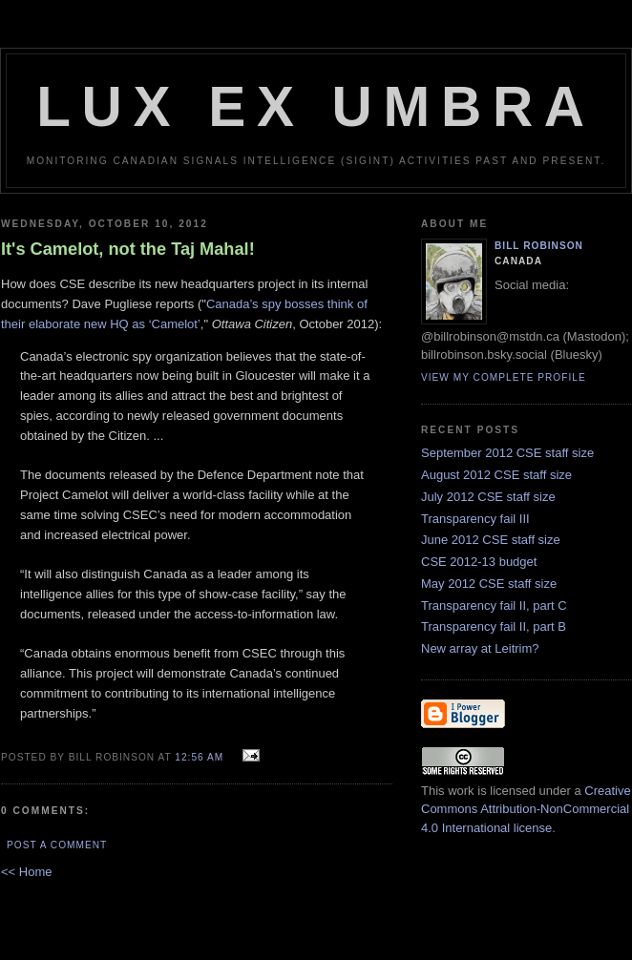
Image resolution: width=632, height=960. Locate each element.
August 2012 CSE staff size (496, 475)
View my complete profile (503, 377)
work (461, 790)
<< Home (26, 872)
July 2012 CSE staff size (488, 497)
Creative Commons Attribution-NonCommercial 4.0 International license (526, 809)
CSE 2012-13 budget (479, 561)
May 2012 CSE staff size (489, 583)
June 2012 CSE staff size (490, 539)
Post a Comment (57, 845)
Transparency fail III (475, 518)
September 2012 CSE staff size (507, 453)
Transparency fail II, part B (493, 626)
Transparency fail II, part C (494, 605)
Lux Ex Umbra (316, 106)
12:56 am (199, 757)
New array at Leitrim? (480, 648)
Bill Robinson (539, 245)
